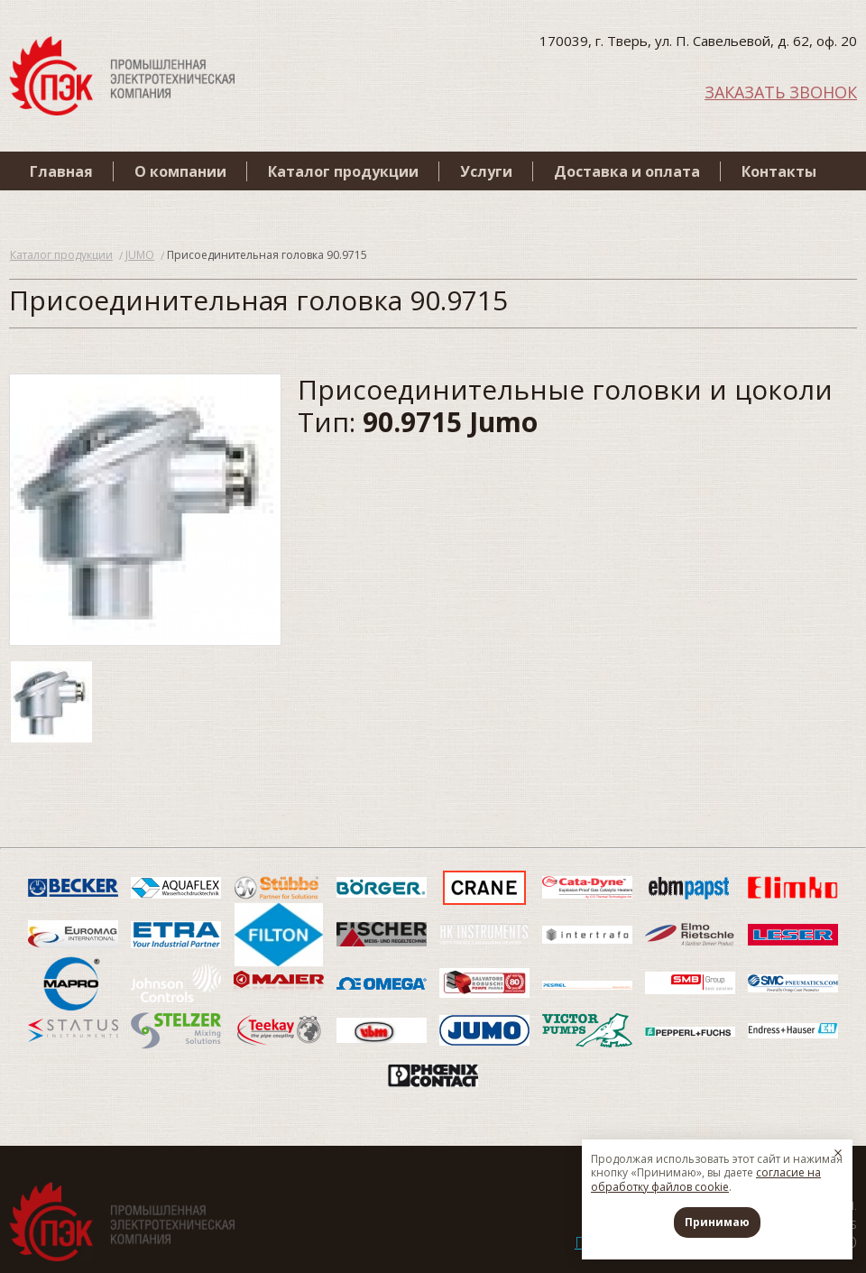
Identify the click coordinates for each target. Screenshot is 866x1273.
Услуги (486, 171)
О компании (180, 171)
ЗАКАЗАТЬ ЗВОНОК (781, 90)
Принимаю (717, 1222)
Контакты (779, 171)
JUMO (139, 255)
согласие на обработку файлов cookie (706, 1180)
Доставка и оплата (627, 171)
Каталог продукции (343, 171)
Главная (61, 171)
